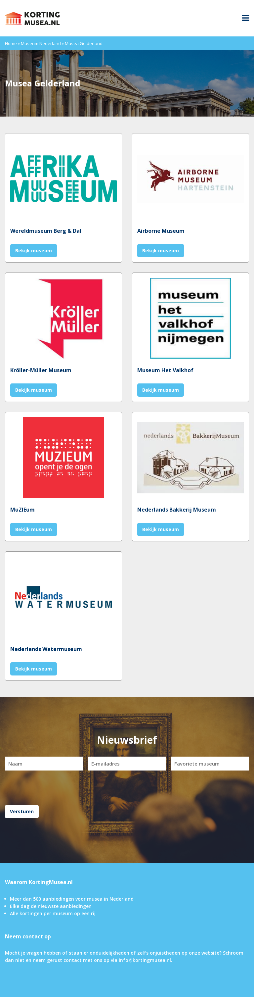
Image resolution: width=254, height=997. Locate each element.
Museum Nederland (41, 43)
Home (11, 43)
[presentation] (127, 787)
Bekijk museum (33, 250)
